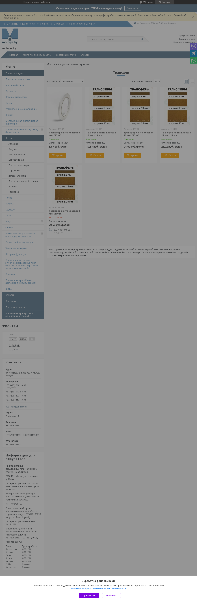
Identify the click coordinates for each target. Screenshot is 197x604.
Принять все (89, 595)
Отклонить (111, 595)
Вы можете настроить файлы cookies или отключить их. (97, 589)
